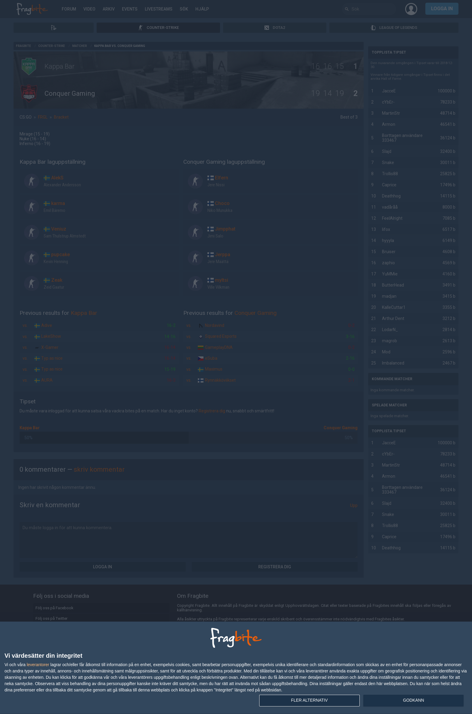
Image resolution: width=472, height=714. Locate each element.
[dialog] (236, 668)
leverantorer (38, 664)
